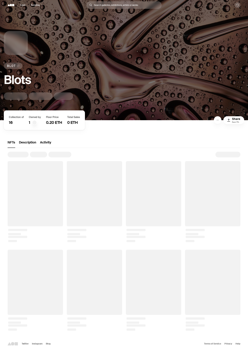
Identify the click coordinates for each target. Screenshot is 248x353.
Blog (48, 343)
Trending (35, 5)
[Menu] (217, 120)
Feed (22, 5)
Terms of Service (212, 343)
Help (238, 343)
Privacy (228, 343)
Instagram (37, 343)
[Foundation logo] (11, 5)
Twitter (25, 343)
